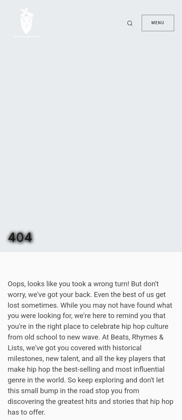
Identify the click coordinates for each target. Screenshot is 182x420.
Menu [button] (157, 23)
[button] (131, 23)
